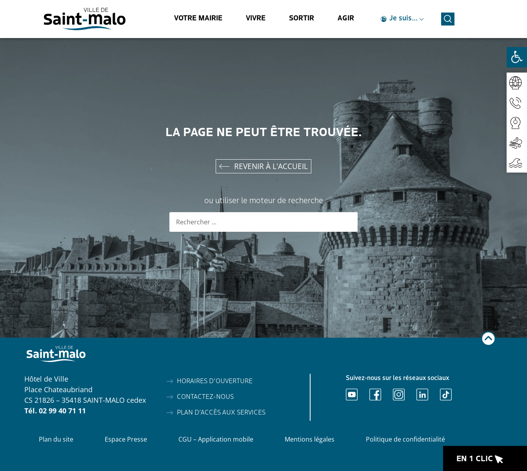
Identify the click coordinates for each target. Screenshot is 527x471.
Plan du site (56, 439)
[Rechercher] (348, 222)
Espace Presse (126, 439)
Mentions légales (309, 439)
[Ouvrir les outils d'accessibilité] (517, 57)
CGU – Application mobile (215, 439)
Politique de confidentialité (405, 439)
